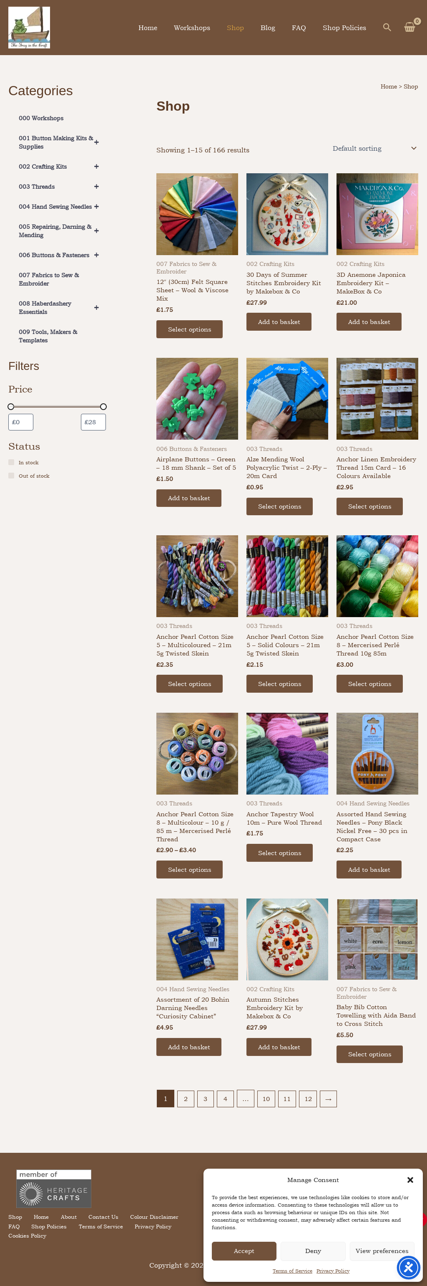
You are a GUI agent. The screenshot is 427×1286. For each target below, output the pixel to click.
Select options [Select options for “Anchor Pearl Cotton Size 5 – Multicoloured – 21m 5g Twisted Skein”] (191, 700)
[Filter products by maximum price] (93, 422)
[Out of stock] (11, 476)
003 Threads (62, 187)
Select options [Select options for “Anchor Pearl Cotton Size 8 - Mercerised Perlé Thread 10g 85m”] (371, 700)
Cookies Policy (175, 1235)
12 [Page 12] (313, 1121)
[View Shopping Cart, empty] (409, 27)
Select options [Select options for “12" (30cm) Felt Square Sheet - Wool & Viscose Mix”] (191, 331)
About (64, 1226)
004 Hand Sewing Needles (62, 207)
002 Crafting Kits (62, 167)
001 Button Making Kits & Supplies (62, 142)
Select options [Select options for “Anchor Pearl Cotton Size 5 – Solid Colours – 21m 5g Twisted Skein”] (281, 700)
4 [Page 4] (227, 1121)
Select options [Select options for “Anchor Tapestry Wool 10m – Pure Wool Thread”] (281, 871)
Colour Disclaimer (146, 1226)
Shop (247, 27)
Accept (244, 1251)
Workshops (207, 27)
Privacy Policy (332, 1271)
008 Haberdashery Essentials (62, 308)
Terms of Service (292, 1271)
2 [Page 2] (186, 1121)
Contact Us (97, 1226)
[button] (410, 1180)
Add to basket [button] (281, 323)
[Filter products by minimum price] (20, 422)
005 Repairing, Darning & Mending (62, 231)
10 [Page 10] (268, 1121)
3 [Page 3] (206, 1121)
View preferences (382, 1251)
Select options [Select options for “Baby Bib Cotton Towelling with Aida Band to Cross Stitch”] (371, 1076)
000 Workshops (41, 118)
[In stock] (11, 462)
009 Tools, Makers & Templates (48, 336)
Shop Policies (346, 27)
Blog (276, 27)
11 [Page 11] (290, 1121)
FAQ (304, 27)
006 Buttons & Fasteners (62, 255)
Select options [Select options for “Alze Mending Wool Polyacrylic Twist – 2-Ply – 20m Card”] (281, 511)
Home (166, 27)
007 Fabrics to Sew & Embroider (49, 279)
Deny (313, 1251)
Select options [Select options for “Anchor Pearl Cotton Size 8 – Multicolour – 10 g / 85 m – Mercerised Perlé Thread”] (191, 889)
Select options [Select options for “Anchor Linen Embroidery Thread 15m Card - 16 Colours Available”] (371, 520)
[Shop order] (373, 148)
